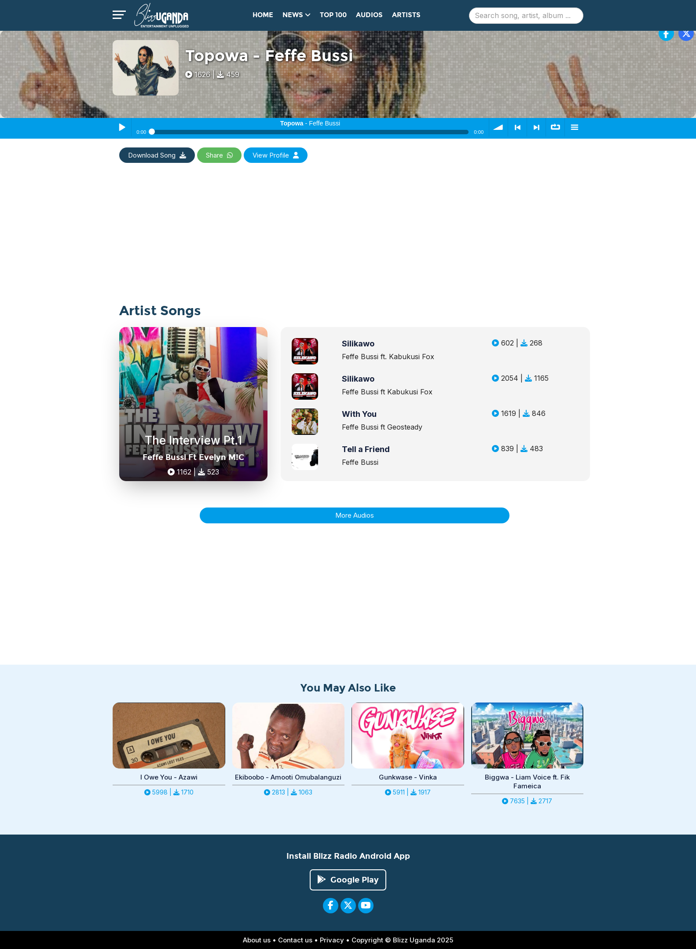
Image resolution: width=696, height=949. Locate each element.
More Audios (354, 515)
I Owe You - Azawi (169, 777)
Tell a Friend (366, 449)
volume (498, 127)
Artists (406, 15)
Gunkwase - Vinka (408, 777)
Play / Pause (122, 127)
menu (574, 127)
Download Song (157, 155)
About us (257, 940)
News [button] (296, 15)
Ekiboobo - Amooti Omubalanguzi (288, 777)
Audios (369, 15)
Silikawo (358, 343)
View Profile (276, 155)
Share (219, 155)
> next (536, 127)
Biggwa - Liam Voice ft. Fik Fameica (527, 781)
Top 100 (333, 15)
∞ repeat (555, 127)
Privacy (332, 940)
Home (263, 15)
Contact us (295, 940)
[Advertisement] (348, 242)
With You (359, 414)
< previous (517, 127)
